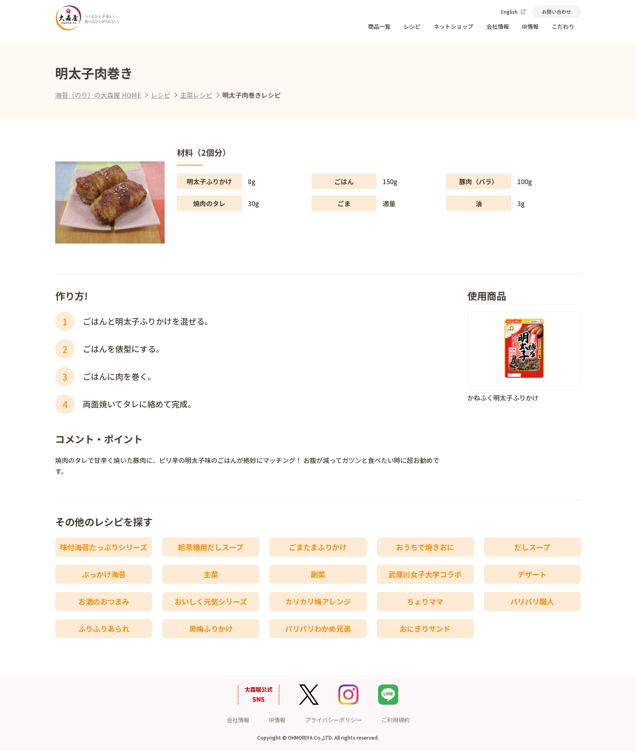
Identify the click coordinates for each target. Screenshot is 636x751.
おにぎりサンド (425, 628)
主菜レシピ (196, 95)
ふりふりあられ (103, 628)
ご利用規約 (395, 720)
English (513, 11)
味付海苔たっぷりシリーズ (103, 547)
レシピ (412, 26)
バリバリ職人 (532, 601)
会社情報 (497, 26)
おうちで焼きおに (425, 547)
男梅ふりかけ (211, 628)
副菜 (318, 574)
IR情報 (530, 26)
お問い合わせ (556, 11)
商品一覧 (379, 26)
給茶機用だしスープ (210, 547)
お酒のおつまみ (103, 601)
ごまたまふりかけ (318, 547)
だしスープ (532, 547)
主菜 (211, 574)
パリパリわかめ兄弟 (318, 628)
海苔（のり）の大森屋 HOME (98, 95)
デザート (532, 574)
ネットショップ (453, 26)
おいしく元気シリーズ (210, 601)
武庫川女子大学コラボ (425, 574)
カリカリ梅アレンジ (318, 601)
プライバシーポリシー (333, 720)
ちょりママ (425, 601)
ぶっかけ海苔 (104, 574)
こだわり (563, 26)
